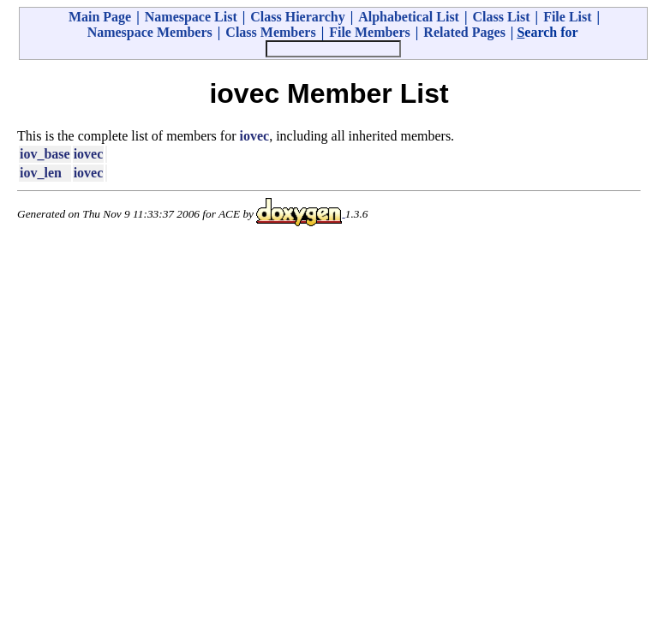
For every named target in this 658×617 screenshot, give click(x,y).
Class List (500, 16)
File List (567, 16)
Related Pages (464, 32)
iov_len (41, 172)
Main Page (100, 16)
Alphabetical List (408, 16)
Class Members (270, 32)
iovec (255, 136)
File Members (369, 32)
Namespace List (191, 16)
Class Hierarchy (297, 16)
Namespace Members (149, 32)
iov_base (45, 154)
